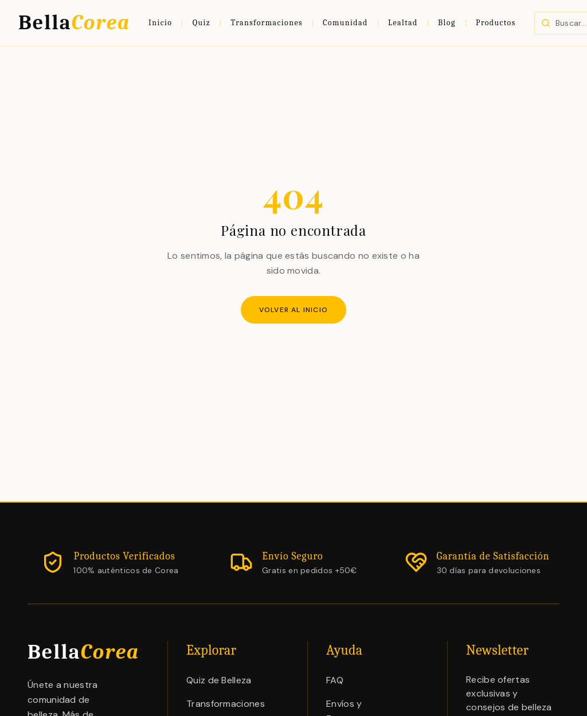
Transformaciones (267, 23)
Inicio (160, 23)
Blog (447, 23)
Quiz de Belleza (219, 680)
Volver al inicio (293, 309)
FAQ (334, 680)
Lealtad (403, 23)
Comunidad (345, 23)
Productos (496, 23)
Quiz (202, 23)
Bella (74, 22)
